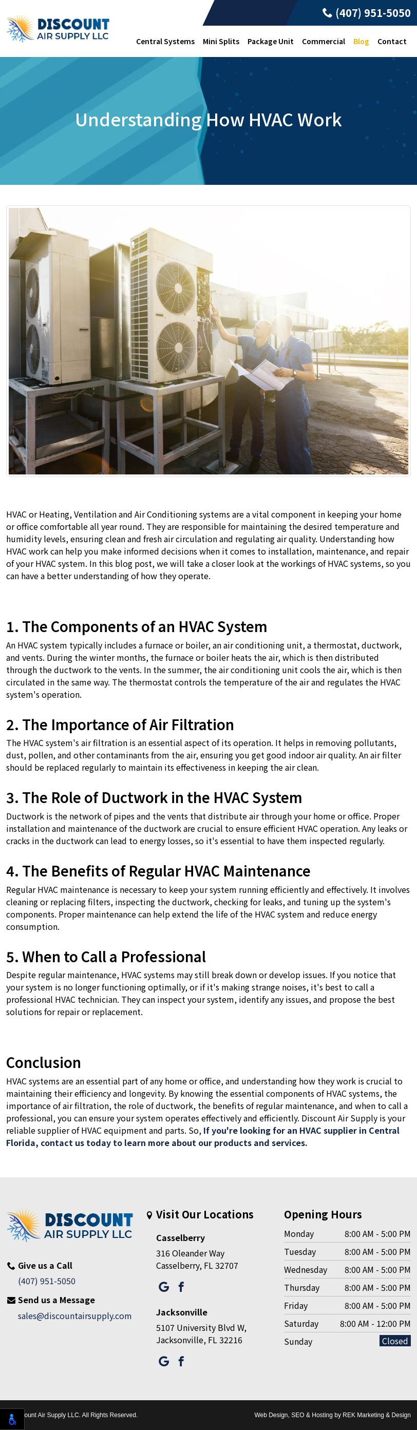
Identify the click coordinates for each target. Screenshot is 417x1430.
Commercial (323, 41)
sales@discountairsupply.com (75, 1315)
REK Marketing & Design (377, 1415)
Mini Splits (221, 41)
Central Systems (165, 41)
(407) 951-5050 (367, 12)
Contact (392, 41)
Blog (361, 41)
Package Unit (271, 41)
